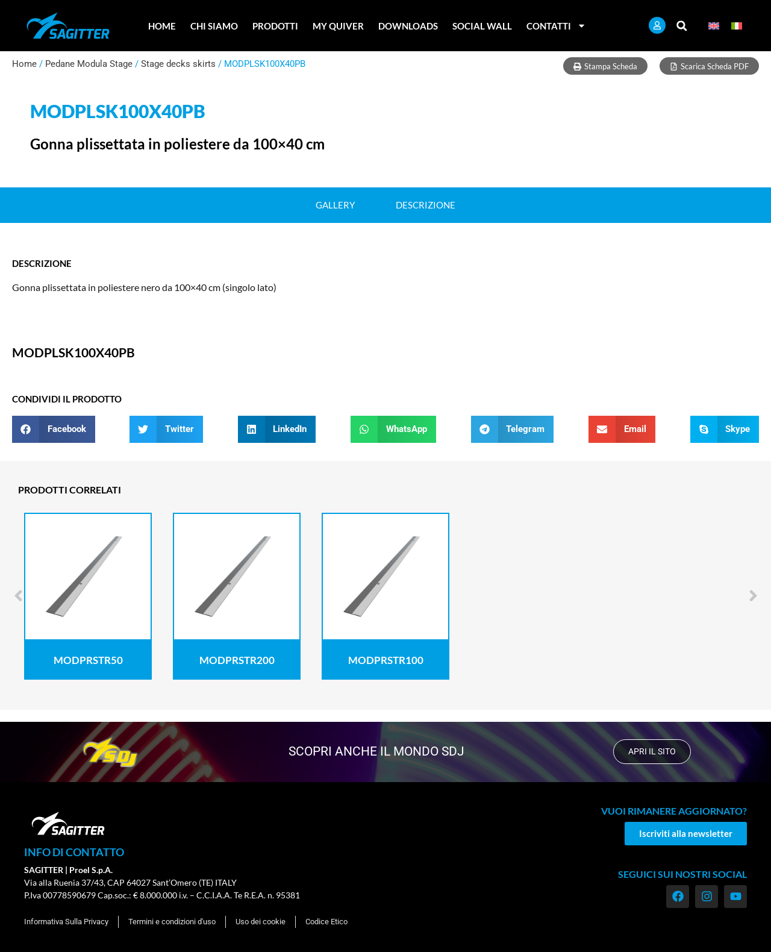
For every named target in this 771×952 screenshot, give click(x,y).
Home (162, 25)
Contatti (556, 25)
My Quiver (338, 25)
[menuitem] (713, 25)
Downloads (408, 25)
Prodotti (275, 25)
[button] (682, 26)
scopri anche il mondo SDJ (375, 751)
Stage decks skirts (178, 63)
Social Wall (482, 25)
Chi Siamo (214, 25)
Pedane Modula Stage (89, 63)
